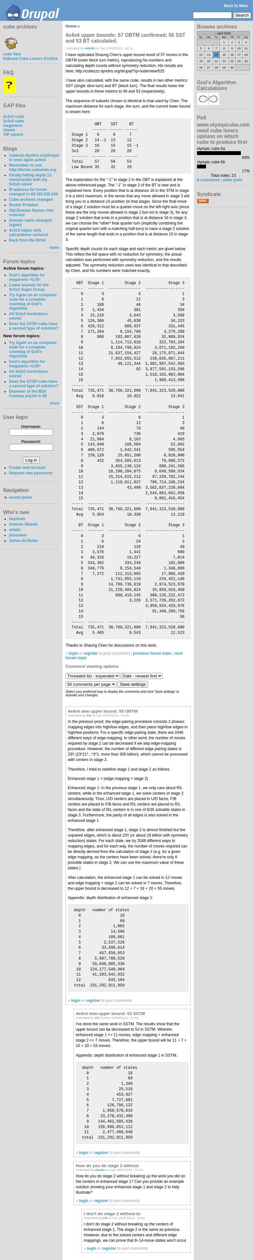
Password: (31, 441)
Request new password (30, 473)
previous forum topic (152, 653)
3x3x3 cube (13, 121)
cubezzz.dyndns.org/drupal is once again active (34, 157)
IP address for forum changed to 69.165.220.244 (33, 191)
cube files (12, 51)
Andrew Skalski (23, 524)
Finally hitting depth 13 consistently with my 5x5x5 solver (30, 179)
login (73, 653)
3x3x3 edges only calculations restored (28, 232)
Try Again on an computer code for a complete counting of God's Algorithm (33, 302)
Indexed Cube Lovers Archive (30, 58)
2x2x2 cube (13, 116)
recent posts (20, 497)
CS (89, 715)
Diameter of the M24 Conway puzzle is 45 (28, 393)
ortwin (14, 530)
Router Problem (23, 205)
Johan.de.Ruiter (23, 540)
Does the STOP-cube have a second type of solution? (33, 326)
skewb (9, 130)
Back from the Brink (27, 240)
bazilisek (17, 519)
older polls (232, 180)
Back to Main (236, 6)
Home (71, 26)
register (91, 653)
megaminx (12, 125)
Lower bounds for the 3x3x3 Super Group (29, 287)
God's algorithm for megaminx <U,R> (27, 277)
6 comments (208, 180)
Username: (31, 426)
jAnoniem (18, 535)
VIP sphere (13, 134)
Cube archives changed (30, 199)
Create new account (27, 467)
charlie (100, 1170)
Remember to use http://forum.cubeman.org (32, 167)
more (54, 247)
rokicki (89, 48)
